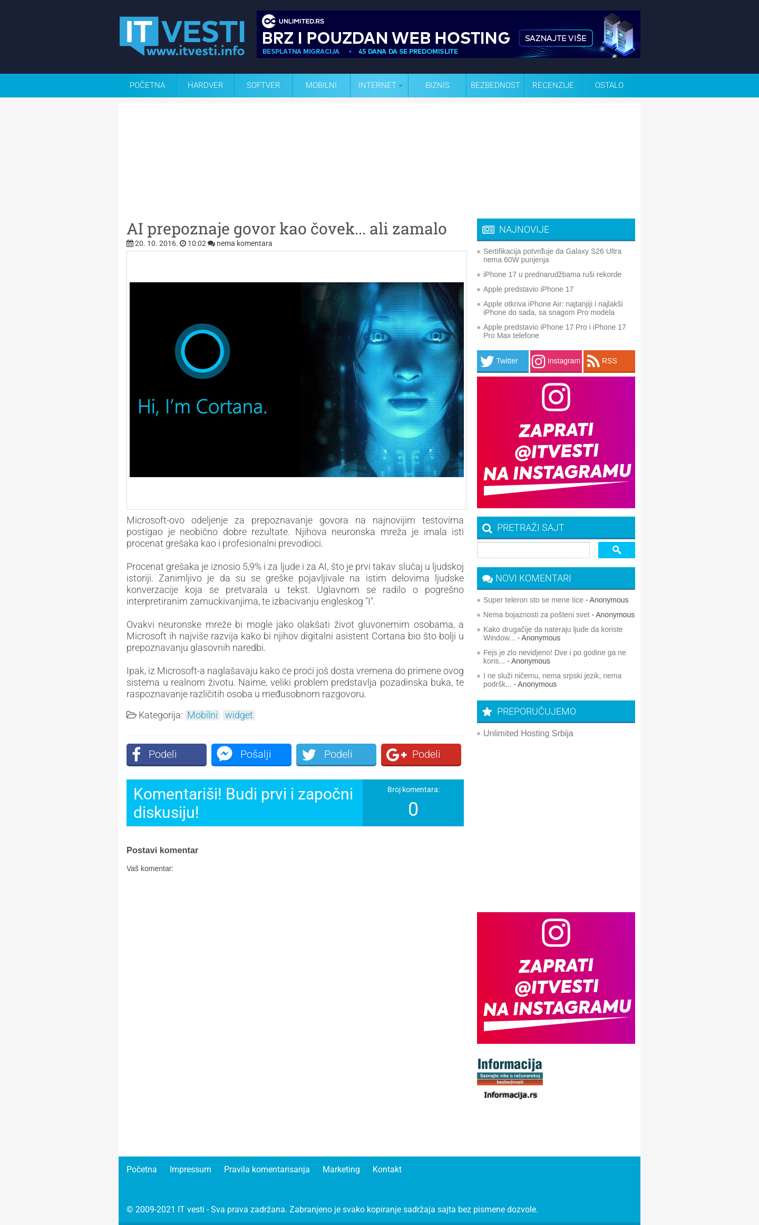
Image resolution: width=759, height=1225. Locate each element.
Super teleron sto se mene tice (533, 600)
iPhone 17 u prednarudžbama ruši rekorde (552, 274)
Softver (263, 85)
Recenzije (553, 85)
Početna (147, 85)
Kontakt (387, 1169)
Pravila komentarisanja (267, 1169)
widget (239, 715)
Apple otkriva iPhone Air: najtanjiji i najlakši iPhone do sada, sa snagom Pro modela (553, 308)
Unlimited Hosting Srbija (528, 733)
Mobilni (321, 85)
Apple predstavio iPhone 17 (528, 289)
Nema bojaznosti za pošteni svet (536, 614)
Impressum (190, 1169)
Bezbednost (495, 85)
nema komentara (245, 243)
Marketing (341, 1169)
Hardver (205, 85)
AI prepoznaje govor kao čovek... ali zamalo (286, 229)
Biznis (437, 85)
